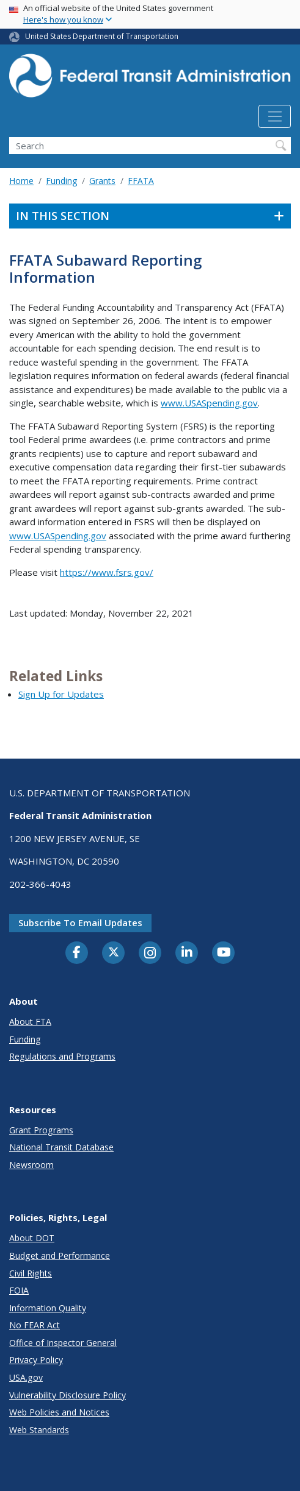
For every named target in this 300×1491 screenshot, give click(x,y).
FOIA (19, 1290)
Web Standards (39, 1430)
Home (21, 180)
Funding (61, 180)
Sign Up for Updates (61, 694)
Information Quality (47, 1308)
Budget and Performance (59, 1255)
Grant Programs (41, 1130)
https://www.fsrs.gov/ (106, 572)
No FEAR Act (34, 1325)
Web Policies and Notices (59, 1412)
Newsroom (31, 1164)
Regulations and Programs (62, 1056)
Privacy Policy (36, 1359)
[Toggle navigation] (274, 116)
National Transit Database (61, 1147)
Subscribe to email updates (80, 922)
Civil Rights (30, 1273)
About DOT (31, 1238)
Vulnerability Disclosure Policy (67, 1395)
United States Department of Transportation (101, 36)
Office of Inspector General (63, 1342)
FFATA (141, 180)
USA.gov (26, 1377)
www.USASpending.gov (209, 403)
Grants (102, 180)
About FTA (30, 1021)
